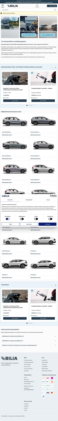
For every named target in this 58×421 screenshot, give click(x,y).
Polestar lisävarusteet (48, 31)
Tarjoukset (5, 285)
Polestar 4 (33, 274)
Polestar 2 (33, 251)
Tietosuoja (44, 364)
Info (43, 357)
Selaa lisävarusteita (29, 35)
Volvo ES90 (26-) (6, 156)
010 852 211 (30, 386)
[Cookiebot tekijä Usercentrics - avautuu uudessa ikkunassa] (50, 196)
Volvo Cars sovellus (28, 368)
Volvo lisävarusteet (28, 31)
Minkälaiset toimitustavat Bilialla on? (13, 336)
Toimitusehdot (45, 362)
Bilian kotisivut (45, 368)
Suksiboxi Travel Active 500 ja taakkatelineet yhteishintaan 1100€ (13, 89)
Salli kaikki (47, 224)
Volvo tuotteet (27, 366)
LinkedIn (26, 408)
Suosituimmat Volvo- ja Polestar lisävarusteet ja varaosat (21, 67)
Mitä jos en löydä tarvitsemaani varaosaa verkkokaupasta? (19, 345)
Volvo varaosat (27, 364)
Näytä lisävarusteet (7, 134)
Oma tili (37, 6)
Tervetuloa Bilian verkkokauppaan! (13, 41)
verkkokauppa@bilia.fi (29, 389)
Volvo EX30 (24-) (35, 156)
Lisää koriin (15, 100)
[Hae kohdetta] (27, 9)
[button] (2, 6)
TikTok (25, 410)
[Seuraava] (55, 67)
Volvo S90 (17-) (35, 227)
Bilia (25, 357)
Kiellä (10, 224)
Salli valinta (29, 224)
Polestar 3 (5, 274)
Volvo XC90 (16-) (6, 179)
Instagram (26, 406)
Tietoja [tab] (48, 199)
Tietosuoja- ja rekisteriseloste (14, 416)
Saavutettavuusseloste (47, 370)
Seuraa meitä (28, 401)
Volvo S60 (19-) (6, 251)
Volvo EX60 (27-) (35, 132)
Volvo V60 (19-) (6, 227)
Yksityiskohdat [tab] (29, 199)
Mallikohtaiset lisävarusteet (11, 112)
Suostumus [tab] (10, 199)
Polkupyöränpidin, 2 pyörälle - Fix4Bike (41, 88)
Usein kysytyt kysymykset (10, 329)
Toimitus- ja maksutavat (49, 375)
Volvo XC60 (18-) (35, 179)
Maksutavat (44, 360)
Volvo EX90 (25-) (6, 132)
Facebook (26, 403)
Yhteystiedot (44, 366)
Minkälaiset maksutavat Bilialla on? (12, 340)
